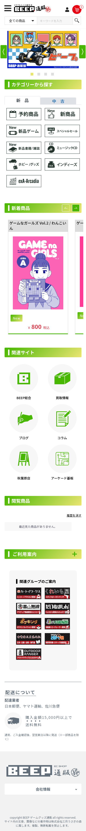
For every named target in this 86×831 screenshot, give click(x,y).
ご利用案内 (25, 554)
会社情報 (43, 789)
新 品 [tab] (22, 100)
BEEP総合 (24, 397)
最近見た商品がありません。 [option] (38, 526)
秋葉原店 (23, 478)
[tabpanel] (43, 150)
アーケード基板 (62, 478)
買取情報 (62, 397)
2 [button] (39, 75)
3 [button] (46, 75)
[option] (43, 49)
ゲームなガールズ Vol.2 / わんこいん (37, 225)
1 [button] (33, 75)
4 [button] (53, 75)
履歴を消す (74, 515)
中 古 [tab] (58, 101)
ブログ (24, 438)
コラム (62, 438)
